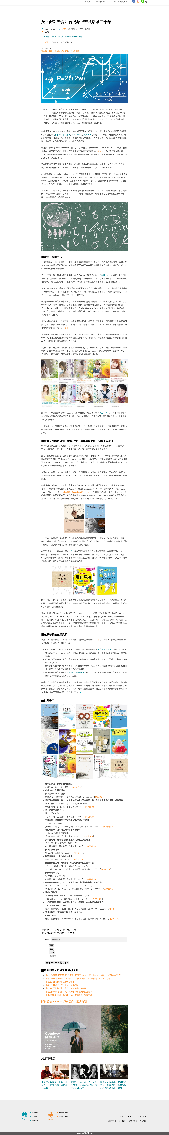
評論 (98, 640)
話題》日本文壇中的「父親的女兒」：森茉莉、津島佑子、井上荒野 (84, 1085)
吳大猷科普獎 (77, 36)
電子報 (132, 1116)
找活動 (88, 2)
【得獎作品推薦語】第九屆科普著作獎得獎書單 (65, 988)
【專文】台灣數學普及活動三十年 (59, 982)
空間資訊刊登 (63, 1117)
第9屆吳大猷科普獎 (64, 36)
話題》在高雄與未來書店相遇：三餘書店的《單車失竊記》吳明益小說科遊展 (113, 1085)
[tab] (46, 939)
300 (51, 946)
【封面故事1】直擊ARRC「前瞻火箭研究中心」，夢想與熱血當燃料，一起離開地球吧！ (83, 975)
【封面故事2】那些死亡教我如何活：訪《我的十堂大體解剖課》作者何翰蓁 (77, 978)
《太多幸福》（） (75, 492)
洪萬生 (64, 29)
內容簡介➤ (76, 787)
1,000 (52, 952)
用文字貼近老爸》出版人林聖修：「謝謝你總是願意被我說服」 (54, 1085)
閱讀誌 (24, 1116)
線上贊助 (122, 1121)
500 (51, 949)
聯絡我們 (35, 1121)
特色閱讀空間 (102, 2)
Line (142, 1)
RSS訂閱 (143, 1116)
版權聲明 (35, 1117)
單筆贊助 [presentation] (56, 939)
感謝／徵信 (133, 1121)
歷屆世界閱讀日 (120, 2)
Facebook (133, 1)
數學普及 (47, 36)
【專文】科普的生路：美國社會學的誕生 (62, 985)
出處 (67, 328)
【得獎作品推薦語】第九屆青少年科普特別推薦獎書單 (68, 992)
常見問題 (143, 1121)
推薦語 (99, 151)
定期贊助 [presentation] (47, 939)
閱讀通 (51, 1116)
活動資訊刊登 (63, 1113)
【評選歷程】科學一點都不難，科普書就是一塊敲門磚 (68, 995)
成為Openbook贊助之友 (57, 962)
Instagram (138, 1)
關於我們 (35, 1113)
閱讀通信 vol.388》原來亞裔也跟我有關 (64, 1001)
